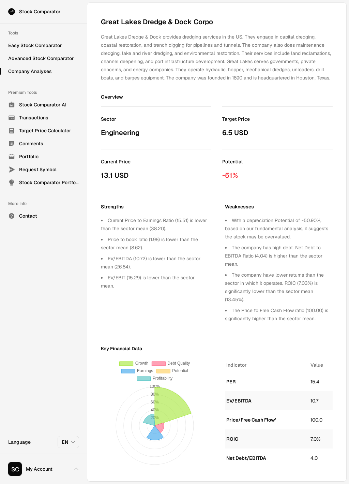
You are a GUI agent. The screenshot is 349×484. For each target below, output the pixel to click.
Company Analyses (30, 71)
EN (69, 442)
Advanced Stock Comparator (41, 58)
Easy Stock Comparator (35, 45)
